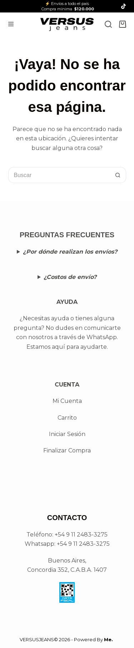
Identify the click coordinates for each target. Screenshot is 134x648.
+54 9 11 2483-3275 (83, 543)
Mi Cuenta (67, 401)
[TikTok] (123, 6)
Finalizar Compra (67, 450)
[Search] (108, 24)
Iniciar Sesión (67, 434)
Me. (108, 639)
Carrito (67, 417)
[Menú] (11, 24)
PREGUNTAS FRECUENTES (67, 235)
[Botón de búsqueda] (118, 175)
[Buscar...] (59, 175)
